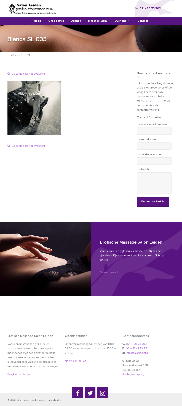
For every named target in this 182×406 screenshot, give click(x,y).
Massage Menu (98, 21)
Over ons (122, 20)
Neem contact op (75, 361)
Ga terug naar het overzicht (26, 73)
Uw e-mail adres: (147, 139)
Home (37, 21)
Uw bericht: (143, 169)
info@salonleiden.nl (137, 353)
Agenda (76, 21)
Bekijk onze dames (18, 374)
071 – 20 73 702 (152, 101)
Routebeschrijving (133, 374)
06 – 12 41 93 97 (136, 348)
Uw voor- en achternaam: (152, 124)
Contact (143, 21)
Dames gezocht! (110, 272)
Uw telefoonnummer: (149, 154)
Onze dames (56, 21)
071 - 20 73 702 (150, 8)
